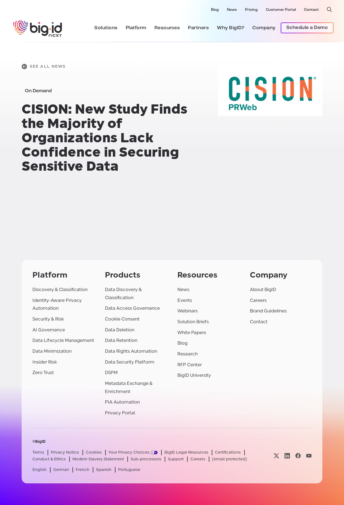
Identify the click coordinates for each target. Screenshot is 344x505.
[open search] (329, 9)
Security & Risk (48, 319)
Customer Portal (281, 10)
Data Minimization (52, 351)
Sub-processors (146, 459)
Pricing (251, 10)
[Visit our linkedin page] (287, 456)
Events (184, 300)
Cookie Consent (122, 319)
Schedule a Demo (307, 27)
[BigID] (38, 28)
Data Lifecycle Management (63, 340)
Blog (215, 10)
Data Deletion (119, 329)
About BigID (263, 289)
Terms (38, 452)
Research (187, 354)
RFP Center (189, 364)
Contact (311, 10)
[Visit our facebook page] (298, 456)
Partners (198, 28)
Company (264, 28)
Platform (136, 28)
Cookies (94, 452)
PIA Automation (122, 402)
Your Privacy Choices (128, 452)
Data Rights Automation (131, 351)
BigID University (194, 375)
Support (176, 459)
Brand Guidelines (268, 310)
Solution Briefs (193, 321)
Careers (258, 300)
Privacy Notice (65, 452)
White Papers (191, 332)
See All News (44, 66)
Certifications (228, 452)
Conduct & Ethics (49, 459)
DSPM (111, 372)
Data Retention (121, 340)
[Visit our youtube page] (309, 456)
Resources (167, 28)
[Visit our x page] (276, 456)
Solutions (106, 28)
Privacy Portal (120, 412)
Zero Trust (43, 372)
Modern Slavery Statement (98, 459)
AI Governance (48, 329)
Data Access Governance (132, 308)
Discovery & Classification (60, 289)
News (232, 10)
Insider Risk (44, 362)
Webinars (187, 310)
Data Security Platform (129, 362)
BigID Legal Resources (186, 452)
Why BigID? (230, 28)
